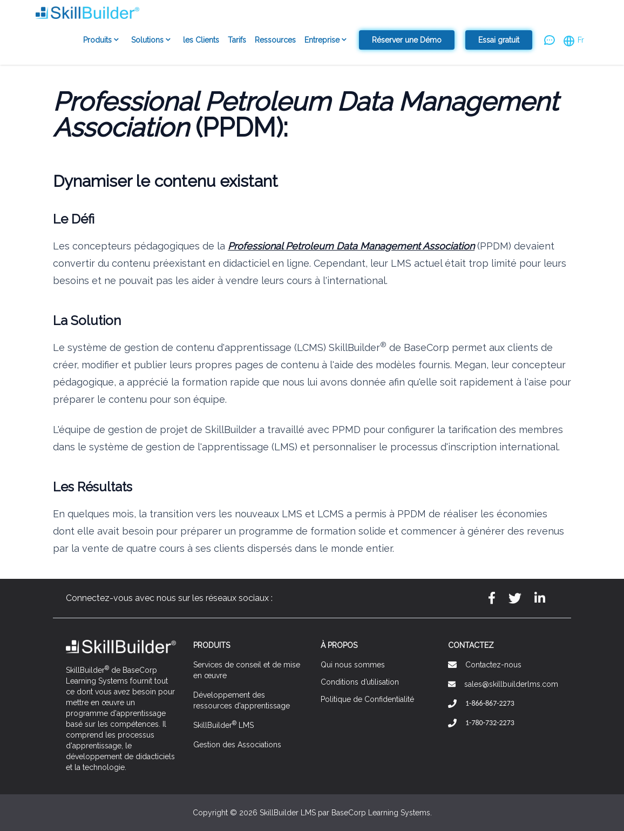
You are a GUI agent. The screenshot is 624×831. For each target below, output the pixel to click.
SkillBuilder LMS (223, 724)
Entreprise (327, 40)
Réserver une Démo (407, 40)
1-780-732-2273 (489, 722)
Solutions (152, 40)
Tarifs (237, 40)
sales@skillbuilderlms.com (511, 684)
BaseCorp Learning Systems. (381, 812)
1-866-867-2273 (489, 703)
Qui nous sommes (353, 664)
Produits (103, 40)
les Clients (201, 40)
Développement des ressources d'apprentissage (241, 700)
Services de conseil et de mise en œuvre (246, 670)
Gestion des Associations (237, 744)
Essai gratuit (498, 40)
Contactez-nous (493, 664)
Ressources (275, 40)
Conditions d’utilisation (360, 682)
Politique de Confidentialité (367, 699)
